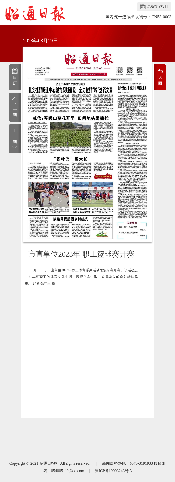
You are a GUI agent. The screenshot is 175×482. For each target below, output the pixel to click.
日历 (15, 76)
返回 (160, 76)
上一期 (15, 106)
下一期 (15, 139)
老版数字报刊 (157, 6)
